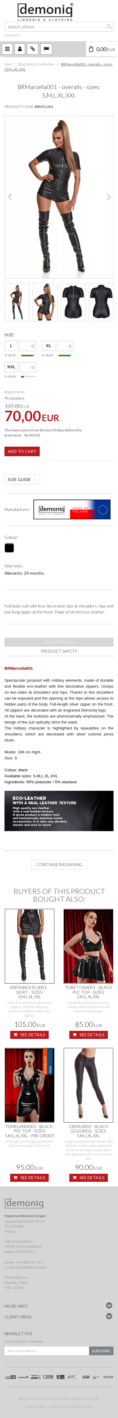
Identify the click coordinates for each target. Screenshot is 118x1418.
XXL (11, 366)
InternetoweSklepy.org (71, 1406)
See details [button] (29, 1035)
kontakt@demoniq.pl (31, 1267)
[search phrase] (59, 26)
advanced (12, 35)
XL (48, 345)
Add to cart (22, 451)
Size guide (19, 479)
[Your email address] (46, 1351)
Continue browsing (59, 864)
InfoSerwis (36, 1406)
